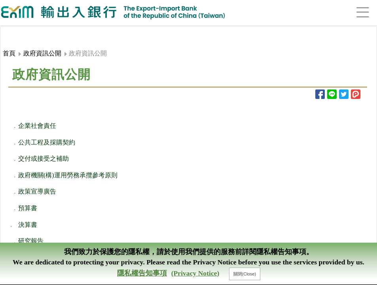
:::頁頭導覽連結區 (22, 31)
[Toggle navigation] (353, 12)
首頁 (9, 53)
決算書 (27, 224)
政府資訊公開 (42, 53)
